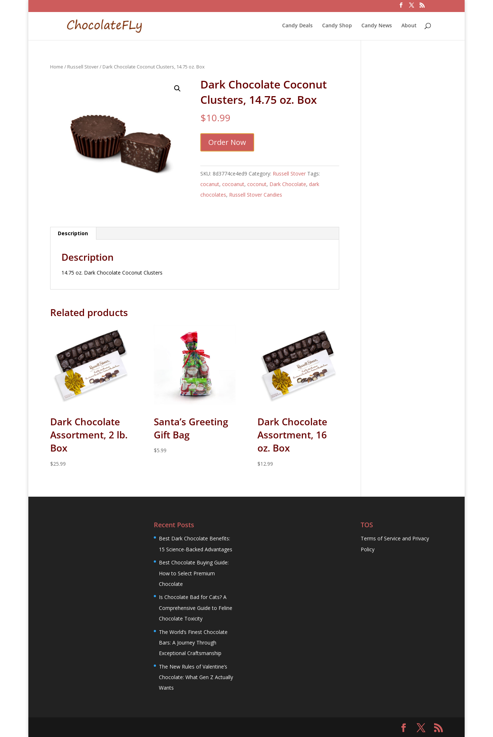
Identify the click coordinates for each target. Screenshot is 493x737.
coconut (256, 184)
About (409, 26)
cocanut (209, 184)
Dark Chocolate (287, 184)
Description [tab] (73, 233)
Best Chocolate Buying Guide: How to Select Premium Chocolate (194, 573)
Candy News (376, 26)
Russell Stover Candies (255, 194)
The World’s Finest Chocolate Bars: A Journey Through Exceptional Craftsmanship (193, 642)
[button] (177, 88)
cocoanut (233, 184)
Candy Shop (337, 26)
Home (56, 66)
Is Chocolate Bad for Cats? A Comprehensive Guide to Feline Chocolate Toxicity (195, 608)
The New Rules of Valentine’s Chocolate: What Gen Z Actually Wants (196, 677)
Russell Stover (83, 66)
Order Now (227, 142)
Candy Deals (297, 26)
